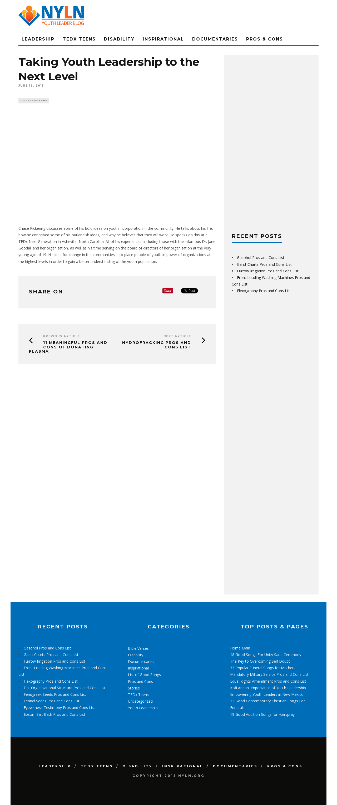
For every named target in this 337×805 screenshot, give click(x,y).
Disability (119, 39)
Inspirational (163, 39)
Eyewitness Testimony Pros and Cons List (59, 707)
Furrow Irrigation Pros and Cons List (268, 270)
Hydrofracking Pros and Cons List (156, 345)
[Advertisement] (271, 142)
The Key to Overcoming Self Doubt (260, 661)
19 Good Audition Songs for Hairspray (262, 714)
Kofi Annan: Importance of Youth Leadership (268, 687)
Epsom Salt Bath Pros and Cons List (54, 714)
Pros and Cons (140, 681)
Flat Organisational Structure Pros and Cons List (65, 687)
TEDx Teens (79, 39)
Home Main (240, 648)
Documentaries (215, 39)
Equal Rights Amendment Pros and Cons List (268, 681)
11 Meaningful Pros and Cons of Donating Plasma (68, 347)
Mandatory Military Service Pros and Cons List (269, 674)
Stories (134, 688)
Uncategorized (140, 701)
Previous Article (61, 336)
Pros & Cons (264, 39)
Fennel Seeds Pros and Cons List (52, 700)
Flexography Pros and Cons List (264, 290)
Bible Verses (138, 648)
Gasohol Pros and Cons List (260, 257)
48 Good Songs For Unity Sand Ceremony (265, 654)
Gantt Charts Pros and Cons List (264, 264)
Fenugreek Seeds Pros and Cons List (55, 694)
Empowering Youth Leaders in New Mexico (267, 694)
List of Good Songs (144, 674)
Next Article (177, 336)
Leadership (38, 39)
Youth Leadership (33, 100)
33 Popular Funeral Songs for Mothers (262, 667)
